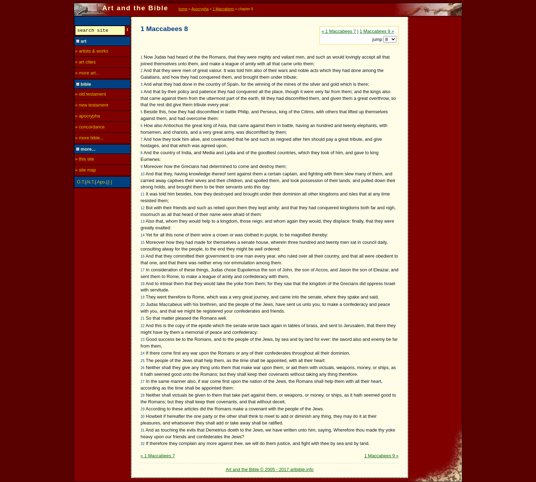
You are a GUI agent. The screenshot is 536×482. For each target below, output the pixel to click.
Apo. (101, 183)
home (183, 9)
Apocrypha (200, 9)
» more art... (87, 74)
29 (143, 409)
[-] (110, 183)
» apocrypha (87, 117)
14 (143, 235)
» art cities (85, 63)
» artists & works (91, 52)
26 (143, 368)
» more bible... (89, 138)
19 (143, 297)
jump (377, 39)
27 (143, 382)
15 (143, 243)
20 (143, 305)
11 (143, 194)
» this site (84, 160)
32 (143, 444)
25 (143, 361)
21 (143, 318)
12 (143, 208)
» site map (85, 171)
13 (143, 221)
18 (143, 284)
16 (143, 256)
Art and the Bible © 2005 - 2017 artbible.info (269, 469)
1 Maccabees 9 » (377, 31)
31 (143, 430)
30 (143, 416)
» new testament (91, 106)
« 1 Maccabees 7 (339, 31)
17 (143, 270)
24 (143, 353)
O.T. (81, 183)
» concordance (90, 128)
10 (143, 174)
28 (143, 395)
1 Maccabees (223, 9)
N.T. (91, 183)
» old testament (90, 95)
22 (143, 326)
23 (143, 340)
